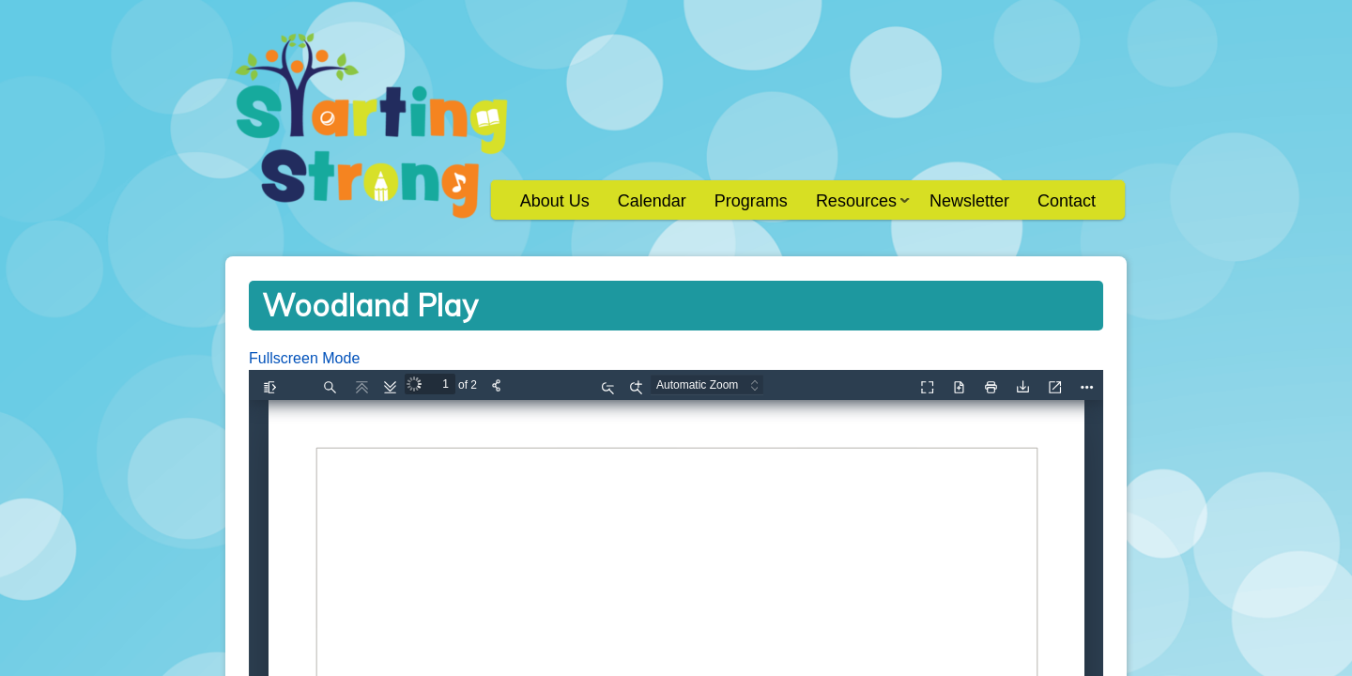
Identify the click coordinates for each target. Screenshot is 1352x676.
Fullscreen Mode (304, 358)
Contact (1066, 201)
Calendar (652, 201)
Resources (856, 207)
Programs (751, 201)
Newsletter (969, 201)
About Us (555, 201)
